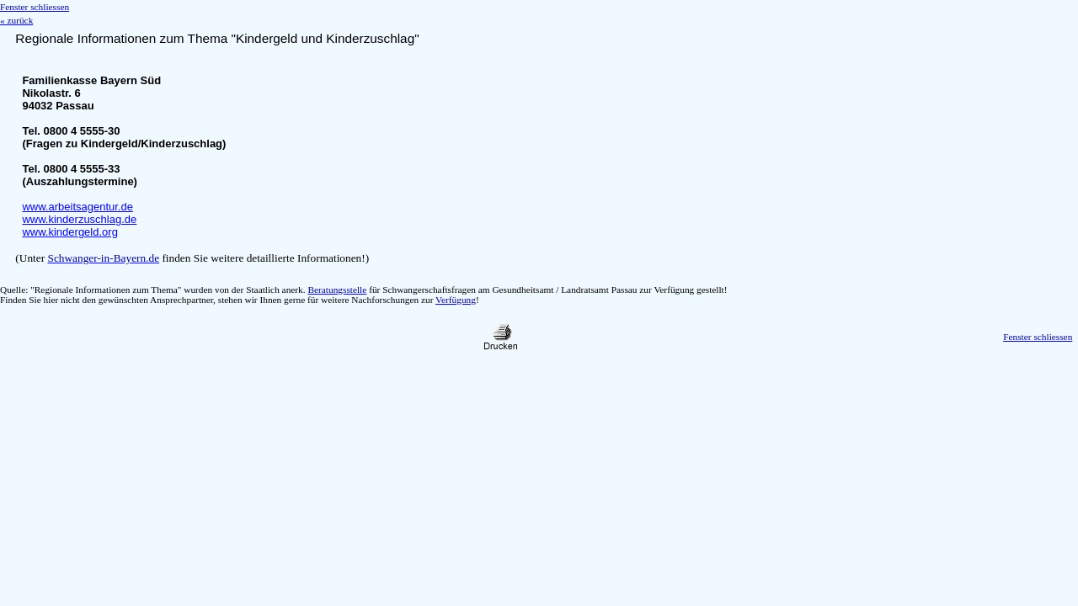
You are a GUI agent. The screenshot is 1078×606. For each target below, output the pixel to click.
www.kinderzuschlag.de (79, 219)
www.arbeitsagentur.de (77, 206)
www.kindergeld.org (69, 232)
